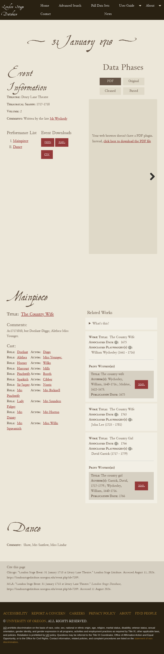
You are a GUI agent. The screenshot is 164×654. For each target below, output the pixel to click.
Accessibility (15, 613)
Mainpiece (20, 141)
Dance (17, 147)
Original (133, 81)
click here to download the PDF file (127, 141)
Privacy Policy (102, 613)
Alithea (22, 357)
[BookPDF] (123, 176)
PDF (110, 81)
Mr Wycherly (58, 118)
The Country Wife (37, 314)
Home (44, 5)
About (150, 5)
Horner (22, 363)
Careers (77, 613)
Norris (47, 385)
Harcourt (23, 368)
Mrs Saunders (52, 401)
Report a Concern (48, 613)
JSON (47, 142)
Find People (146, 613)
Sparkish (23, 379)
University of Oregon (26, 621)
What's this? (100, 323)
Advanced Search (70, 5)
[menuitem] (46, 6)
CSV (47, 154)
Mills (46, 368)
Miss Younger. (52, 357)
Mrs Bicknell (51, 390)
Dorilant (22, 352)
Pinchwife (23, 374)
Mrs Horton (51, 412)
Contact (45, 14)
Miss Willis (50, 423)
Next (151, 176)
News (108, 14)
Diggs (47, 352)
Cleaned (110, 91)
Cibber (47, 379)
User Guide (126, 5)
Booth (47, 374)
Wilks (47, 363)
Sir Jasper (23, 385)
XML (62, 142)
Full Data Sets (100, 5)
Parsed (133, 91)
